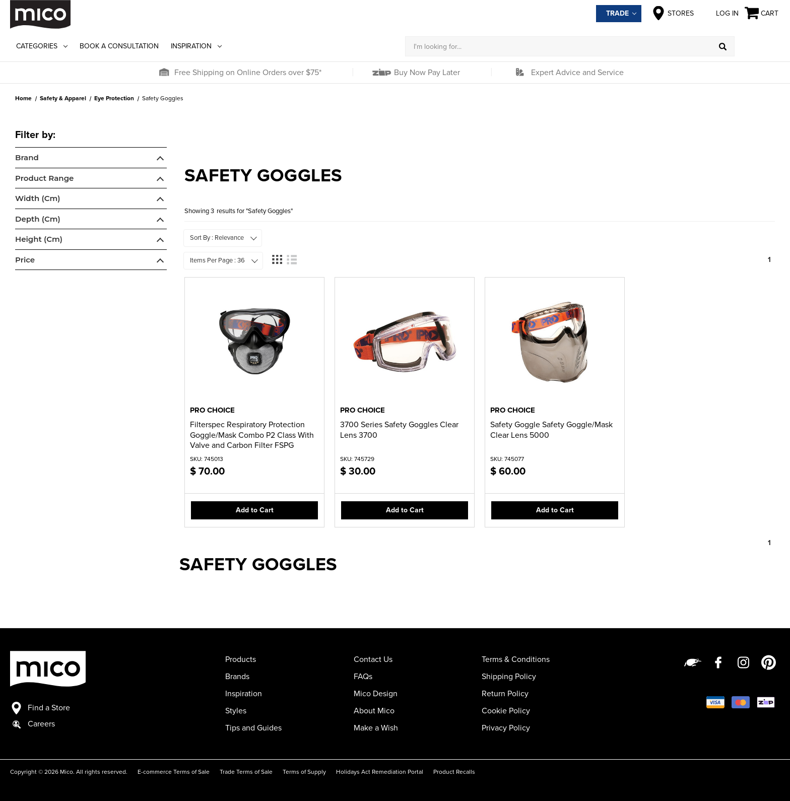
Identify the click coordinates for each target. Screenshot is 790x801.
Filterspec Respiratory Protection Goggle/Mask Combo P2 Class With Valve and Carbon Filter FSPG (252, 435)
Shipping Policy (509, 677)
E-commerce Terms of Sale (174, 771)
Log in (719, 13)
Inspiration (196, 46)
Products (240, 659)
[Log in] (757, 46)
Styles (235, 711)
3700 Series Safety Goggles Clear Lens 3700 (399, 430)
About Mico (374, 711)
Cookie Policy (506, 711)
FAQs (363, 677)
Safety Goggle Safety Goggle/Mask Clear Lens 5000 (551, 430)
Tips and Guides (253, 728)
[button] (164, 72)
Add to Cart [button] (255, 510)
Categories (42, 46)
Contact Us (373, 659)
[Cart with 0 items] (762, 13)
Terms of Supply (304, 771)
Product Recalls (454, 771)
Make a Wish (376, 728)
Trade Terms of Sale (246, 771)
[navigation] (91, 200)
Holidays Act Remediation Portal (379, 771)
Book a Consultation (119, 46)
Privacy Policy (506, 728)
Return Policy (505, 694)
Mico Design (376, 694)
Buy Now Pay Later (426, 73)
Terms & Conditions (516, 659)
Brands (237, 677)
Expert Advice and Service (577, 73)
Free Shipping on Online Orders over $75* (247, 73)
